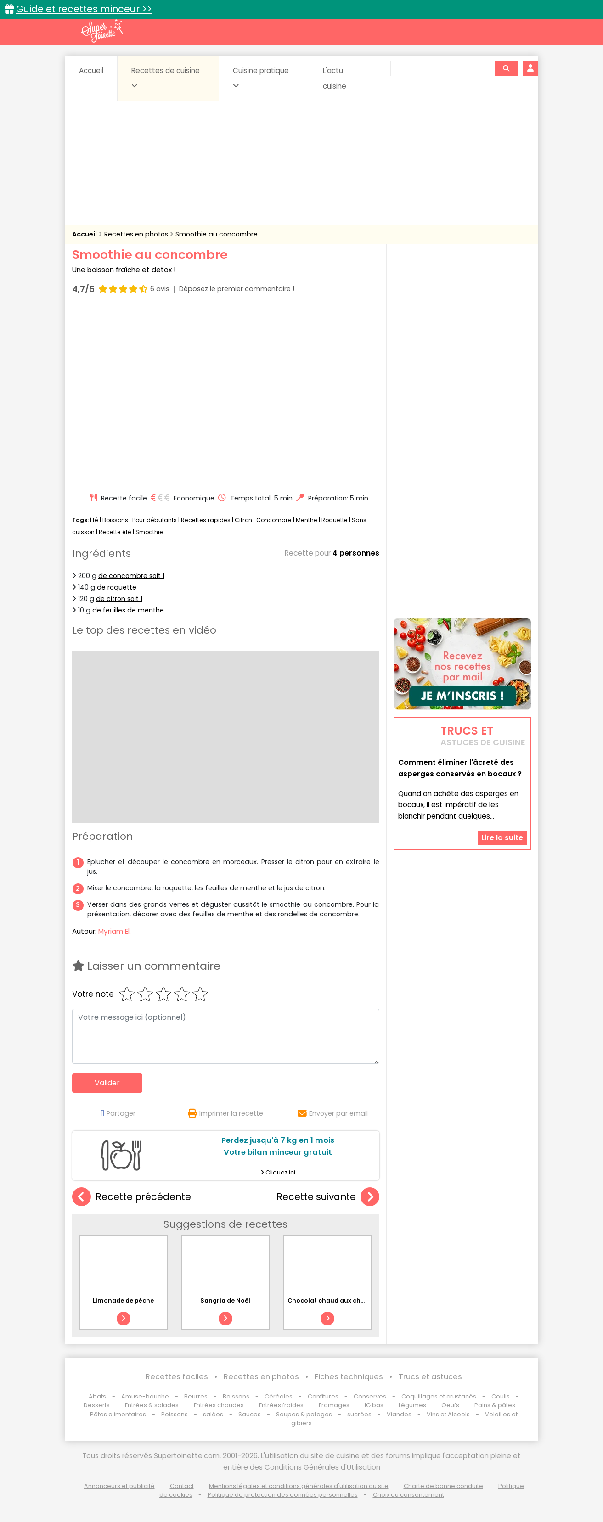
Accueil (91, 70)
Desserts (97, 1405)
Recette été (115, 532)
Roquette (334, 520)
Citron (243, 520)
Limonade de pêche (123, 1300)
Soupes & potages (304, 1414)
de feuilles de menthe (128, 610)
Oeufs (451, 1405)
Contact (182, 1486)
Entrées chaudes (219, 1405)
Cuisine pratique (261, 78)
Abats (97, 1396)
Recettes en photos (137, 234)
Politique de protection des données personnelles (283, 1495)
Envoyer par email (333, 1113)
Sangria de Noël (225, 1300)
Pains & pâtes (494, 1405)
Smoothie (149, 532)
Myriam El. (114, 931)
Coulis (500, 1396)
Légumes (412, 1405)
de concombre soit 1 (131, 575)
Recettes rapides (206, 520)
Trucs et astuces (430, 1376)
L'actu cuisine (334, 78)
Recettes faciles (177, 1376)
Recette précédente (131, 1197)
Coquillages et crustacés (438, 1396)
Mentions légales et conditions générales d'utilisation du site (299, 1486)
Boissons (115, 520)
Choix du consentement (408, 1495)
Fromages (334, 1405)
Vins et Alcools (448, 1414)
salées (213, 1414)
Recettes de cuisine (165, 78)
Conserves (370, 1396)
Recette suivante (327, 1197)
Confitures (323, 1396)
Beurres (196, 1396)
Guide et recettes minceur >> (84, 9)
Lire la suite (502, 837)
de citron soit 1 (119, 598)
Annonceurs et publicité (119, 1486)
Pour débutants (154, 520)
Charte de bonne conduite (443, 1486)
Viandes (399, 1414)
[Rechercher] (506, 68)
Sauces (249, 1414)
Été (94, 520)
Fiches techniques (349, 1376)
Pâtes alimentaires (118, 1414)
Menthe (306, 520)
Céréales (279, 1396)
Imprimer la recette (225, 1113)
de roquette (116, 587)
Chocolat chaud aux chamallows (339, 1300)
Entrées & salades (152, 1405)
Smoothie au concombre (216, 234)
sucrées (359, 1414)
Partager (118, 1113)
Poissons (174, 1414)
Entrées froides (281, 1405)
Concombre (274, 520)
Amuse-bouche (145, 1396)
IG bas (374, 1405)
